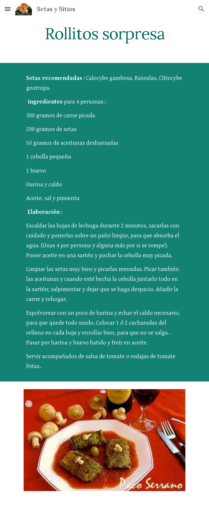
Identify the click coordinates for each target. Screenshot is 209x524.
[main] (104, 33)
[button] (7, 9)
